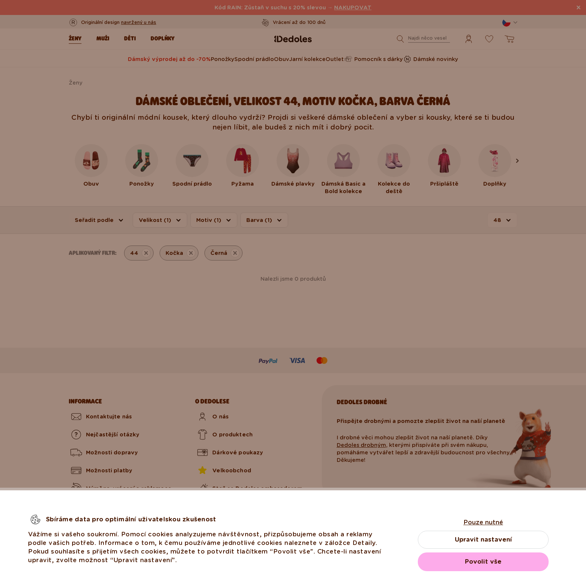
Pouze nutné (483, 522)
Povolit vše (483, 561)
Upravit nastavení (483, 539)
